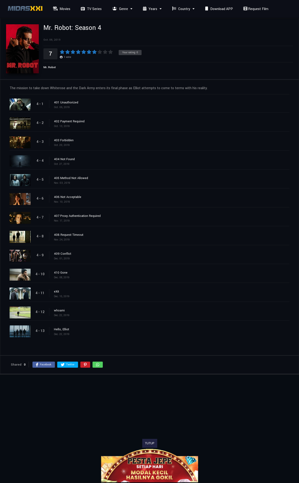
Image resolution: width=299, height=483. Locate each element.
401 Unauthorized (66, 102)
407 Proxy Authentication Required (77, 216)
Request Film (255, 9)
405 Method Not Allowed (71, 178)
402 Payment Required (69, 121)
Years (149, 9)
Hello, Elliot (61, 329)
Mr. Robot (49, 67)
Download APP (218, 9)
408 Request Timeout (68, 235)
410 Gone (61, 273)
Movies (61, 9)
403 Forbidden (64, 140)
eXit (56, 291)
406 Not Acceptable (67, 197)
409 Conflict (62, 254)
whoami (59, 310)
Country (180, 9)
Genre (119, 9)
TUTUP (149, 443)
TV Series (91, 9)
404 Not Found (64, 159)
